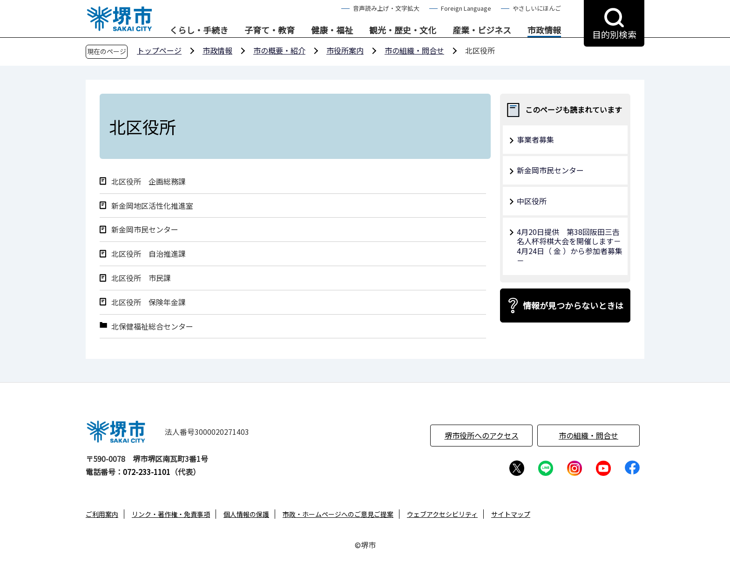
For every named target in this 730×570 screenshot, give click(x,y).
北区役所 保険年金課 (148, 302)
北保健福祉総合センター (152, 326)
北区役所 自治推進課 (148, 254)
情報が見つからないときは (573, 305)
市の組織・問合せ (414, 50)
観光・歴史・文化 (402, 30)
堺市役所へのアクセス (482, 435)
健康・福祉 (332, 30)
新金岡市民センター (144, 229)
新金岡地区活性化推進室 (152, 206)
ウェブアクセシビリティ (442, 514)
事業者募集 (535, 139)
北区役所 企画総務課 (148, 181)
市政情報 (544, 30)
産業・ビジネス (482, 30)
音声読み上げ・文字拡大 (386, 8)
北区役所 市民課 (141, 278)
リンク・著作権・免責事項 (171, 514)
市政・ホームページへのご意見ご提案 (338, 514)
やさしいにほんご (537, 8)
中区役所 (532, 200)
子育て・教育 (269, 30)
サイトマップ (510, 514)
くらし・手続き (198, 30)
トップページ (159, 50)
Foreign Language (466, 8)
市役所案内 (345, 50)
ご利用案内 (102, 514)
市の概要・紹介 (279, 50)
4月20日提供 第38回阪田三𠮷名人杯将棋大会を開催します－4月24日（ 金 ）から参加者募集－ (569, 246)
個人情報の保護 (246, 514)
